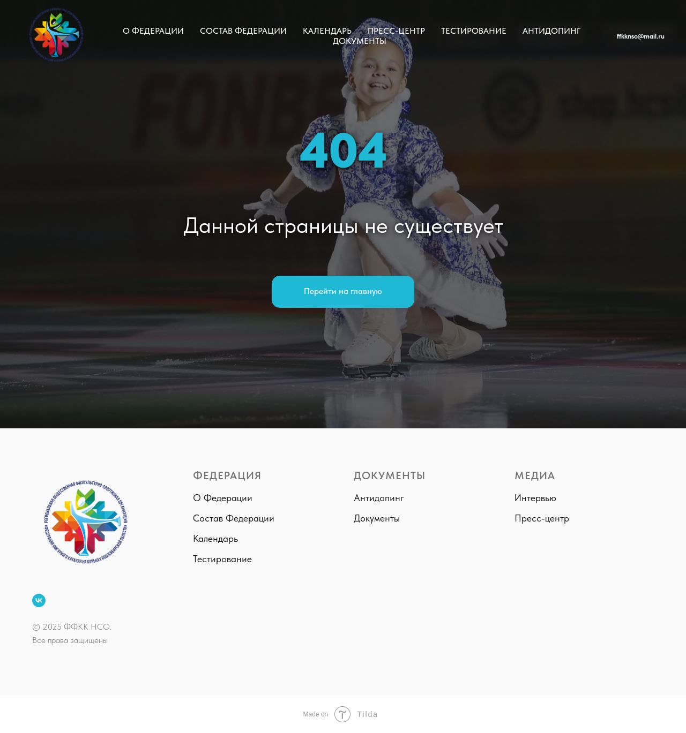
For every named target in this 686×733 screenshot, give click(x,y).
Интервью (535, 497)
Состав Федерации (243, 31)
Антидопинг (551, 31)
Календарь (327, 31)
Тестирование (473, 31)
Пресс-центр (396, 31)
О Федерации (153, 31)
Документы (359, 41)
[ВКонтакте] (39, 600)
